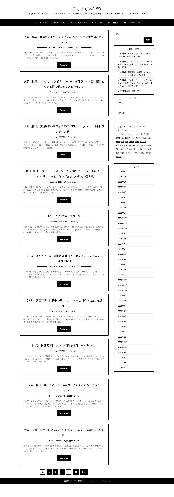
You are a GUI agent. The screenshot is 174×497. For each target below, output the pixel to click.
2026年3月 (122, 172)
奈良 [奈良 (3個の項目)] (122, 142)
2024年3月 (122, 265)
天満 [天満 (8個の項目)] (118, 142)
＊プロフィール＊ (41, 23)
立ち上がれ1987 (87, 8)
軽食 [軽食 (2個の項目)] (118, 153)
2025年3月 (122, 202)
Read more (64, 65)
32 (76, 484)
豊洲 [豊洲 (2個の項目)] (149, 149)
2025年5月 (122, 192)
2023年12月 (123, 280)
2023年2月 (122, 326)
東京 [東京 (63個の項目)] (130, 145)
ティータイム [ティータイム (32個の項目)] (144, 127)
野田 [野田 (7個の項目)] (143, 153)
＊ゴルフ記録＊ (98, 23)
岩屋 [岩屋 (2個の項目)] (126, 142)
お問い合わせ (113, 23)
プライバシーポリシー (131, 23)
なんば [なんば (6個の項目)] (136, 127)
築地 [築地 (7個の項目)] (131, 149)
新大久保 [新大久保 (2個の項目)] (143, 142)
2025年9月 (122, 187)
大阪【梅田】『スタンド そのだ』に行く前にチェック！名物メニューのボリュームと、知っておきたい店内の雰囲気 (64, 176)
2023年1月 (122, 332)
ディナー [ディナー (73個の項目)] (130, 130)
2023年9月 (122, 295)
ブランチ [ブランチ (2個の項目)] (138, 130)
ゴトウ (77, 47)
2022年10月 (123, 347)
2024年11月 (123, 223)
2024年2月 (122, 270)
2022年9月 (122, 352)
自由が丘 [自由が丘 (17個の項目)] (143, 149)
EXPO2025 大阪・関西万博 (64, 222)
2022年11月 (123, 342)
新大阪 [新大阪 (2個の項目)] (118, 145)
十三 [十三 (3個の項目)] (132, 138)
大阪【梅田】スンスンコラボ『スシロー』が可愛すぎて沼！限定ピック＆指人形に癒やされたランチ (135, 64)
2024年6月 (122, 249)
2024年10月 (123, 228)
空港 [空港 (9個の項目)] (126, 149)
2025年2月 (122, 208)
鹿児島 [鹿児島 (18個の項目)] (118, 157)
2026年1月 (122, 177)
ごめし (120, 103)
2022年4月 (122, 363)
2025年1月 (122, 213)
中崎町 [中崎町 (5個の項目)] (142, 134)
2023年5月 (122, 316)
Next (84, 484)
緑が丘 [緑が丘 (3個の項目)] (136, 149)
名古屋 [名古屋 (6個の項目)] (137, 138)
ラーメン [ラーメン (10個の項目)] (135, 134)
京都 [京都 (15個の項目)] (118, 138)
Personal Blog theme (103, 493)
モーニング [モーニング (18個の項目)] (120, 134)
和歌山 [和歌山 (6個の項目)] (143, 138)
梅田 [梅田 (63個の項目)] (134, 145)
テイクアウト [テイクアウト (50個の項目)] (121, 130)
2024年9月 (122, 233)
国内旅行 (121, 113)
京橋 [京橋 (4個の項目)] (147, 134)
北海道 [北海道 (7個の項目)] (127, 138)
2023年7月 (122, 306)
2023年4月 (122, 321)
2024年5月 (122, 254)
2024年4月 (122, 259)
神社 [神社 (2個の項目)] (118, 149)
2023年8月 (122, 301)
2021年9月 (122, 368)
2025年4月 (122, 197)
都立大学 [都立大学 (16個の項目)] (136, 153)
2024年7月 (122, 244)
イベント (121, 108)
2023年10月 (123, 290)
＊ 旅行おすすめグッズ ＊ (62, 23)
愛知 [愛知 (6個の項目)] (137, 142)
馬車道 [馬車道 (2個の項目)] (148, 153)
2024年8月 (122, 239)
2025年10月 (123, 182)
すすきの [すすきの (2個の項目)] (119, 127)
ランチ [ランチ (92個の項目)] (128, 134)
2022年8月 (122, 357)
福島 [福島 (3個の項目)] (122, 149)
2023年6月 (122, 311)
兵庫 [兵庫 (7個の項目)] (122, 138)
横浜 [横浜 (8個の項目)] (138, 145)
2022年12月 (123, 337)
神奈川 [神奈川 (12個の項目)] (143, 145)
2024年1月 (122, 275)
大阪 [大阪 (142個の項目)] (149, 138)
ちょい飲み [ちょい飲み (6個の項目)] (128, 127)
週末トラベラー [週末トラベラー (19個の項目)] (127, 153)
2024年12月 (123, 218)
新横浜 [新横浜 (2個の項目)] (124, 145)
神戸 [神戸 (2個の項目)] (149, 145)
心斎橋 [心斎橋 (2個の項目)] (131, 142)
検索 (118, 34)
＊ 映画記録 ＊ (82, 23)
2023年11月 (123, 285)
